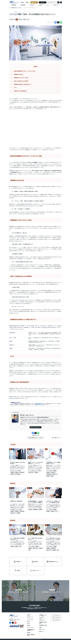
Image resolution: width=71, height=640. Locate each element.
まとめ (13, 87)
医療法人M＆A (13, 474)
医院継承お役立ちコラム (14, 7)
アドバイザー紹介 (30, 619)
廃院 (28, 19)
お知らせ (28, 623)
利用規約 (28, 625)
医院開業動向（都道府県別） (43, 623)
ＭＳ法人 (12, 470)
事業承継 (20, 19)
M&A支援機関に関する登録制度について (31, 630)
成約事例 (40, 4)
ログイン (42, 2)
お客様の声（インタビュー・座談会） (43, 615)
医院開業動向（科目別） (43, 625)
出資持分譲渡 (22, 472)
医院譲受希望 (23, 4)
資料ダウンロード (56, 4)
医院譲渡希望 (14, 4)
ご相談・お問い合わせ (56, 619)
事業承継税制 (35, 509)
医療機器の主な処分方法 (17, 74)
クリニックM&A (17, 470)
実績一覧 (28, 621)
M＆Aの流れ (13, 509)
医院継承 (24, 19)
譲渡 (19, 7)
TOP (9, 7)
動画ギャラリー (41, 631)
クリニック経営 (38, 470)
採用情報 (27, 2)
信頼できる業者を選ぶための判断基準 (19, 81)
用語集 (40, 627)
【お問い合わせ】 (12, 398)
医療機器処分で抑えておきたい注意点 (19, 77)
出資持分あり (53, 472)
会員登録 (34, 2)
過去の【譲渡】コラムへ (56, 437)
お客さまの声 (32, 4)
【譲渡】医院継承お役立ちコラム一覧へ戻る (35, 437)
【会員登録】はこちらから (15, 402)
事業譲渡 (16, 472)
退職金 (52, 476)
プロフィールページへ (34, 427)
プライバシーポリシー (30, 627)
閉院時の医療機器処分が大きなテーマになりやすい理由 (23, 71)
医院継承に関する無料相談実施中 (19, 91)
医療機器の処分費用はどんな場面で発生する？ (21, 84)
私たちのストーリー (30, 616)
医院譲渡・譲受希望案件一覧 (30, 635)
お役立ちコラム (41, 620)
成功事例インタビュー (54, 511)
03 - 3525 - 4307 (56, 615)
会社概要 (22, 2)
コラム (48, 4)
